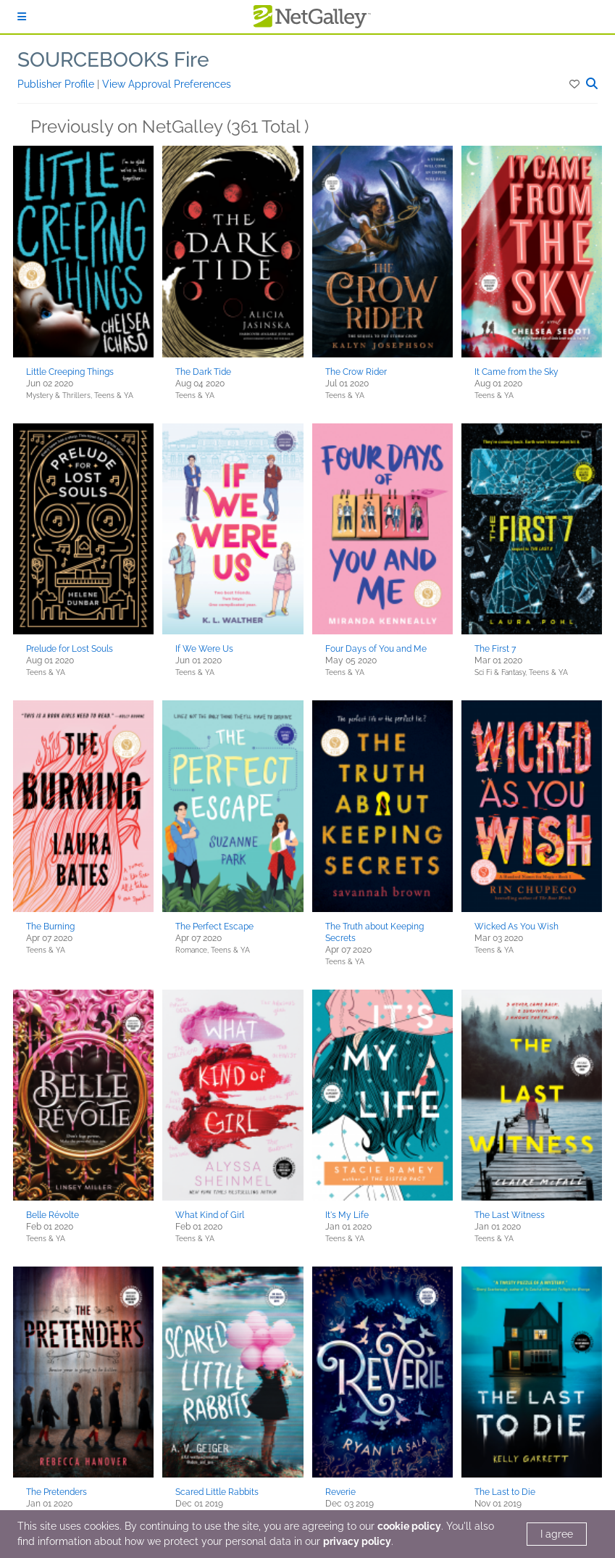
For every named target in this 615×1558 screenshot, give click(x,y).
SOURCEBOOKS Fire (113, 60)
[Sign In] (22, 17)
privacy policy (357, 1541)
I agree (556, 1534)
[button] (575, 84)
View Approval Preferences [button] (166, 84)
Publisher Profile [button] (57, 84)
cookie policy (409, 1526)
